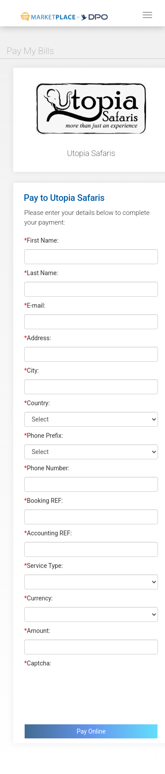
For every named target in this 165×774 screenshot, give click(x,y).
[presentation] (91, 693)
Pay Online (91, 731)
